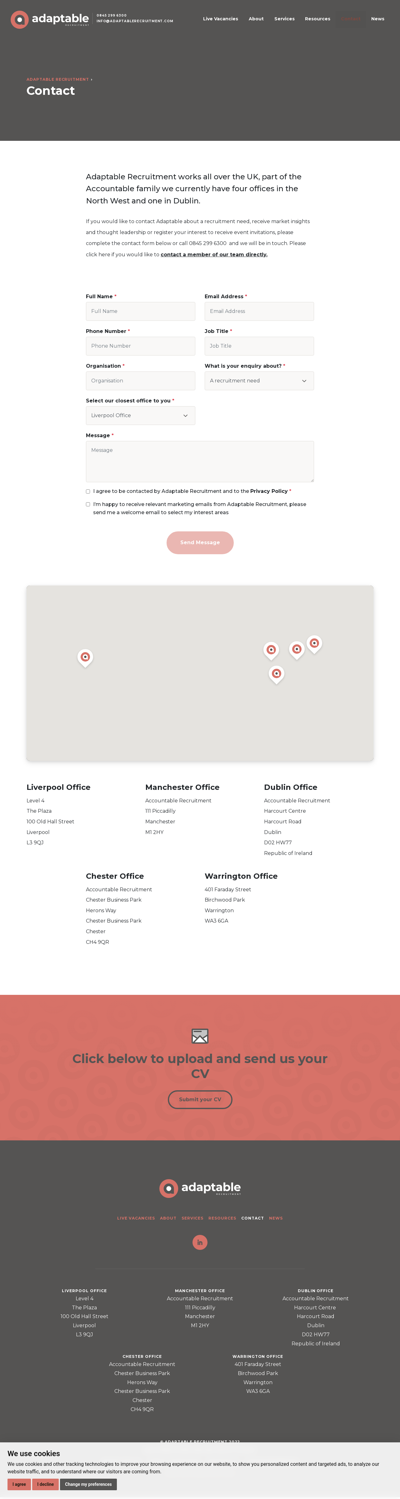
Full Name (99, 296)
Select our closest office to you (129, 401)
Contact (355, 23)
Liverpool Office (59, 787)
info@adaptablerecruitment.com (140, 26)
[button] (271, 652)
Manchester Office (182, 787)
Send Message (200, 542)
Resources (328, 23)
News (375, 23)
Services (301, 23)
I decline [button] (45, 1484)
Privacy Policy (269, 491)
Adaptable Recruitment (58, 79)
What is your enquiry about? (243, 366)
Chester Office (115, 876)
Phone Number (106, 331)
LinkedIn (200, 1244)
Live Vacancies (249, 23)
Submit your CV (200, 1100)
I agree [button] (19, 1484)
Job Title (216, 331)
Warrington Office (241, 876)
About (278, 23)
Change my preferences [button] (88, 1484)
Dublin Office (291, 787)
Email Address (224, 296)
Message (98, 435)
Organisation (103, 366)
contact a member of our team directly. (214, 255)
